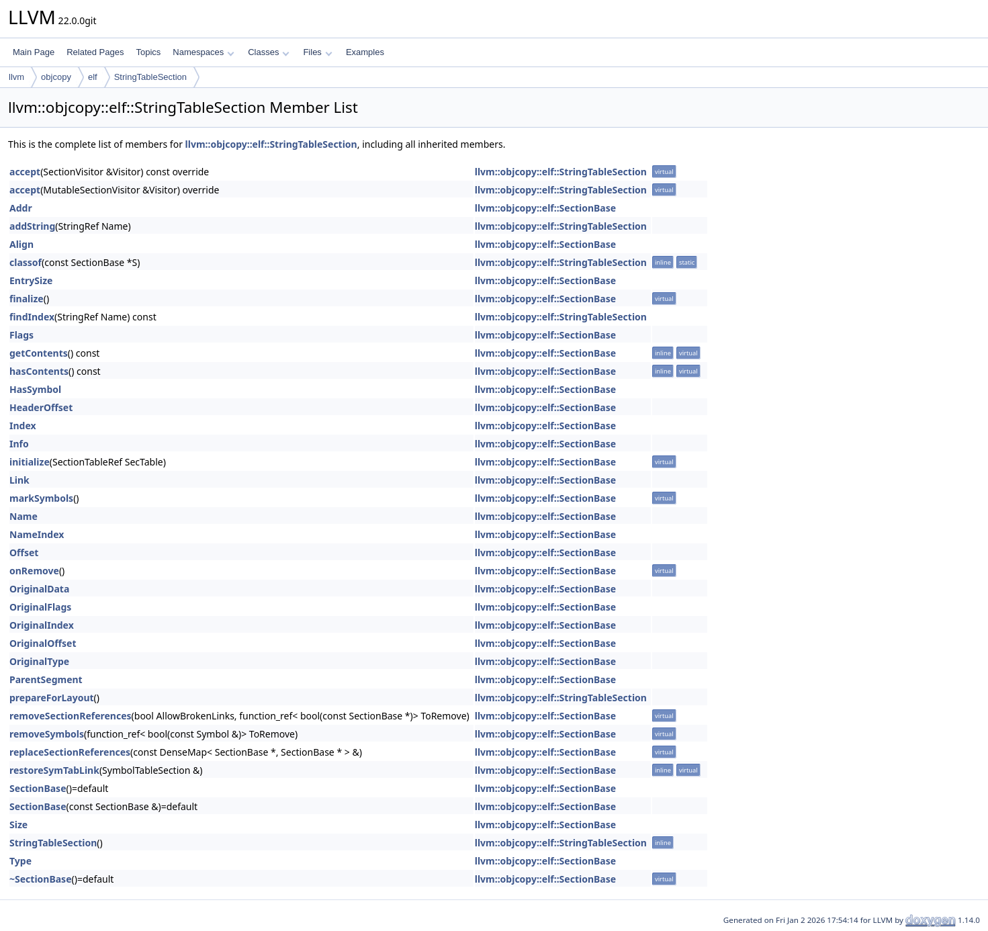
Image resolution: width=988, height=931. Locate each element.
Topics (148, 52)
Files (317, 52)
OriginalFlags (40, 607)
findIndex (31, 316)
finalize (26, 298)
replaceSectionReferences (69, 752)
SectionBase (37, 788)
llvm (16, 77)
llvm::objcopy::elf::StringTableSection (271, 144)
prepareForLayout (51, 697)
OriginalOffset (43, 643)
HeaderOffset (41, 407)
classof (25, 262)
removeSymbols (46, 733)
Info (19, 443)
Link (19, 480)
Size (18, 824)
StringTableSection (150, 77)
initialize (29, 461)
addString (32, 226)
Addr (20, 208)
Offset (23, 552)
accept (24, 171)
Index (22, 425)
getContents (38, 353)
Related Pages (95, 52)
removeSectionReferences (70, 715)
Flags (21, 334)
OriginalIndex (41, 625)
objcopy (56, 77)
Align (21, 244)
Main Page (33, 52)
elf (92, 77)
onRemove (34, 570)
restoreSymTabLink (54, 770)
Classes (268, 52)
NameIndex (36, 534)
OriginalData (39, 588)
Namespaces (203, 52)
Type (20, 860)
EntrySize (30, 280)
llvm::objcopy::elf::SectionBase (545, 208)
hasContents (39, 371)
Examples (365, 52)
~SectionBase (40, 879)
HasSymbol (35, 389)
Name (23, 516)
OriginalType (39, 661)
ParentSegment (46, 679)
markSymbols (41, 498)
